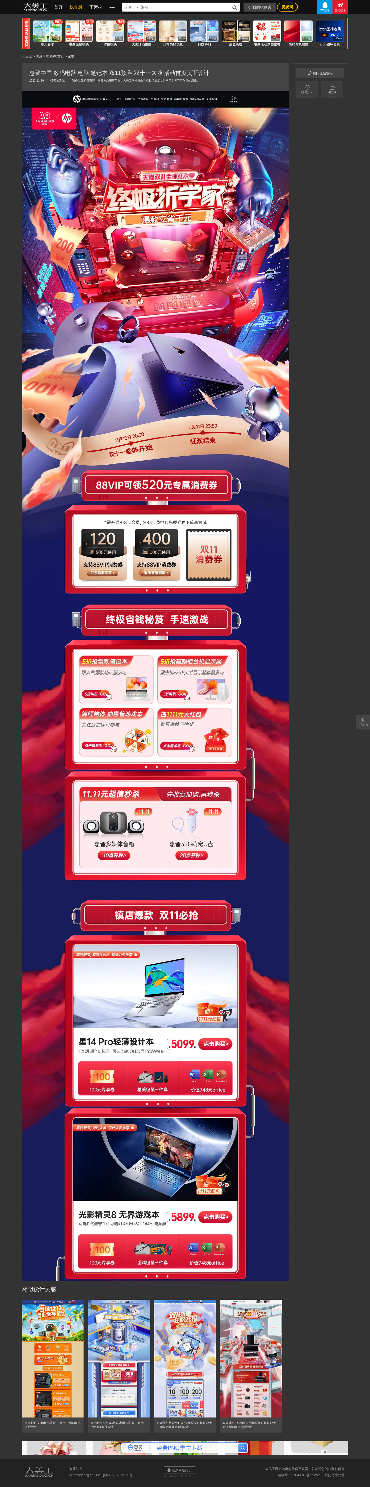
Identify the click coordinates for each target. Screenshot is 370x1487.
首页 (58, 7)
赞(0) (332, 89)
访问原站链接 (320, 72)
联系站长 (76, 1469)
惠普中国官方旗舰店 (102, 80)
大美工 (36, 7)
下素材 (95, 7)
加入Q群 (363, 721)
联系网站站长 (179, 1470)
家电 (71, 56)
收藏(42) (307, 89)
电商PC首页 (55, 56)
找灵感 (76, 7)
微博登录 (340, 6)
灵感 (39, 56)
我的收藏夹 (259, 7)
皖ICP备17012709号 (118, 1475)
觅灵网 (287, 7)
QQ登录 (324, 6)
